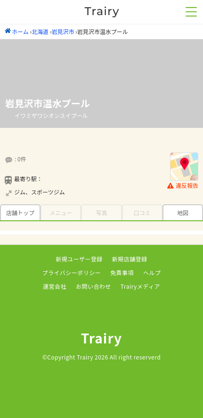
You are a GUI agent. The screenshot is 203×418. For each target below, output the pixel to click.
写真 (101, 213)
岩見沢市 (62, 31)
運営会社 (54, 286)
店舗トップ (20, 213)
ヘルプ (152, 272)
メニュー (60, 213)
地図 (182, 213)
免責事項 (122, 272)
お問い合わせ (93, 286)
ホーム (17, 31)
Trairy (101, 337)
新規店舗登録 (129, 259)
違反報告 (182, 186)
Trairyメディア (140, 286)
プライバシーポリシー (71, 272)
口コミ (142, 213)
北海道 (40, 31)
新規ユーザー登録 (79, 259)
